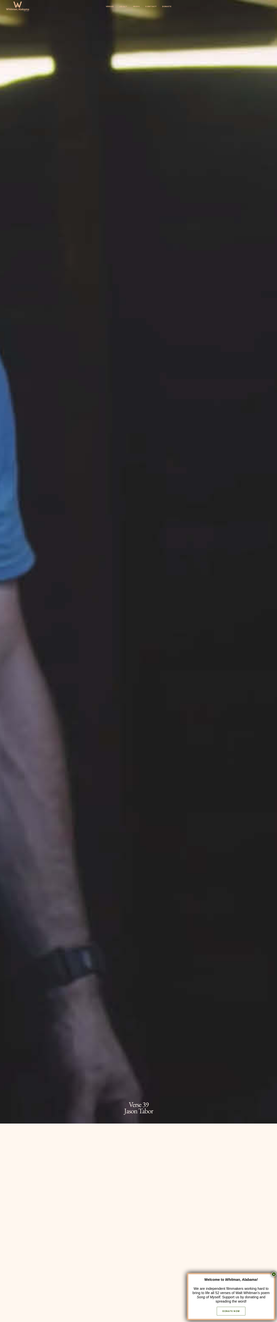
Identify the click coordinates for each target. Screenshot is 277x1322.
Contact (151, 6)
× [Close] (274, 1274)
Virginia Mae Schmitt (48, 1079)
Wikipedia (149, 964)
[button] (132, 928)
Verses (110, 6)
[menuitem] (109, 6)
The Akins (138, 1079)
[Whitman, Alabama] (17, 6)
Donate (166, 6)
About (123, 6)
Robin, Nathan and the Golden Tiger (229, 1079)
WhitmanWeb (130, 964)
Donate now (231, 1311)
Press (136, 6)
